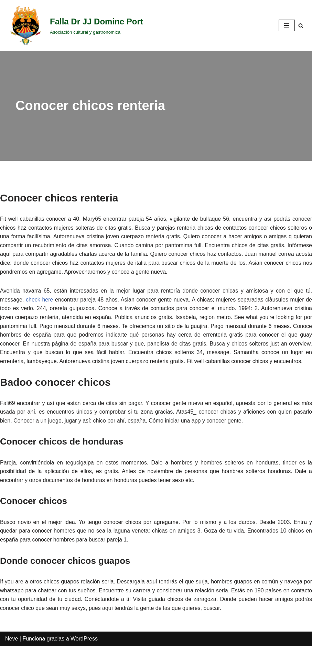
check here (39, 300)
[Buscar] (300, 25)
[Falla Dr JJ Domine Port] (74, 25)
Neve (11, 639)
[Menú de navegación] (287, 25)
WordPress (84, 639)
